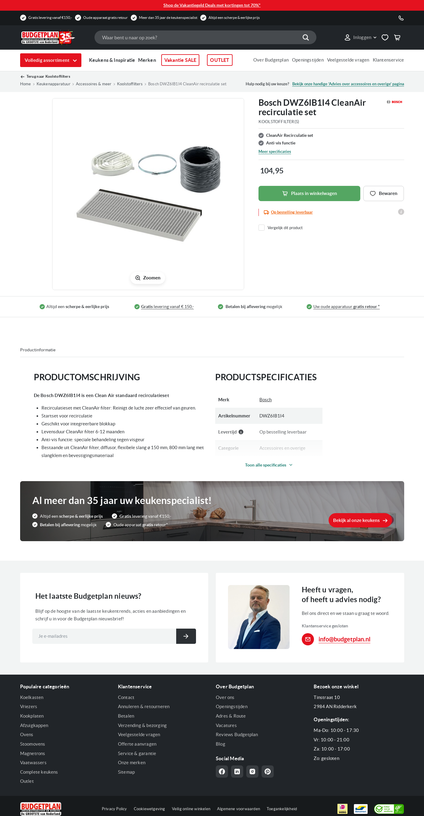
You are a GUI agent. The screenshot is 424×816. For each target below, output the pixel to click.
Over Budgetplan (271, 59)
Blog (220, 744)
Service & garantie (137, 753)
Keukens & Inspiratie (112, 60)
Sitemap (126, 772)
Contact (126, 697)
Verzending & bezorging (142, 725)
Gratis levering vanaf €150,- (50, 18)
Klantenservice (388, 59)
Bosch (265, 399)
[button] (360, 37)
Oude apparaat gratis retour (105, 18)
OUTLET (219, 60)
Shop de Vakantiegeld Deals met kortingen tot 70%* (212, 5)
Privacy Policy (114, 809)
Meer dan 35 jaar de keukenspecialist (168, 18)
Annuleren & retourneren (144, 706)
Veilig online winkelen (191, 809)
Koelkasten (32, 697)
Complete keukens (39, 772)
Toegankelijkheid (282, 809)
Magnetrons (32, 753)
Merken (147, 60)
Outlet (27, 781)
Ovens (27, 734)
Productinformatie (37, 349)
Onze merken (131, 762)
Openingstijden (308, 59)
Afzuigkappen (34, 725)
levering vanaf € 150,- (167, 306)
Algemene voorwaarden (238, 809)
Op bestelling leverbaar (292, 212)
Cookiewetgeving (149, 809)
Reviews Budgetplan (237, 734)
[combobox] (205, 37)
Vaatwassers (33, 762)
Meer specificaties (274, 151)
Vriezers (28, 706)
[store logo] (54, 37)
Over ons (225, 697)
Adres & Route (231, 715)
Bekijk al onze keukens (356, 520)
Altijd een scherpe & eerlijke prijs (234, 18)
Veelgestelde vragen (348, 59)
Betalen (126, 715)
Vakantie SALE (180, 60)
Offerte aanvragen (137, 744)
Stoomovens (32, 744)
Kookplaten (32, 715)
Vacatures (226, 725)
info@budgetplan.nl (344, 639)
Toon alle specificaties (265, 465)
